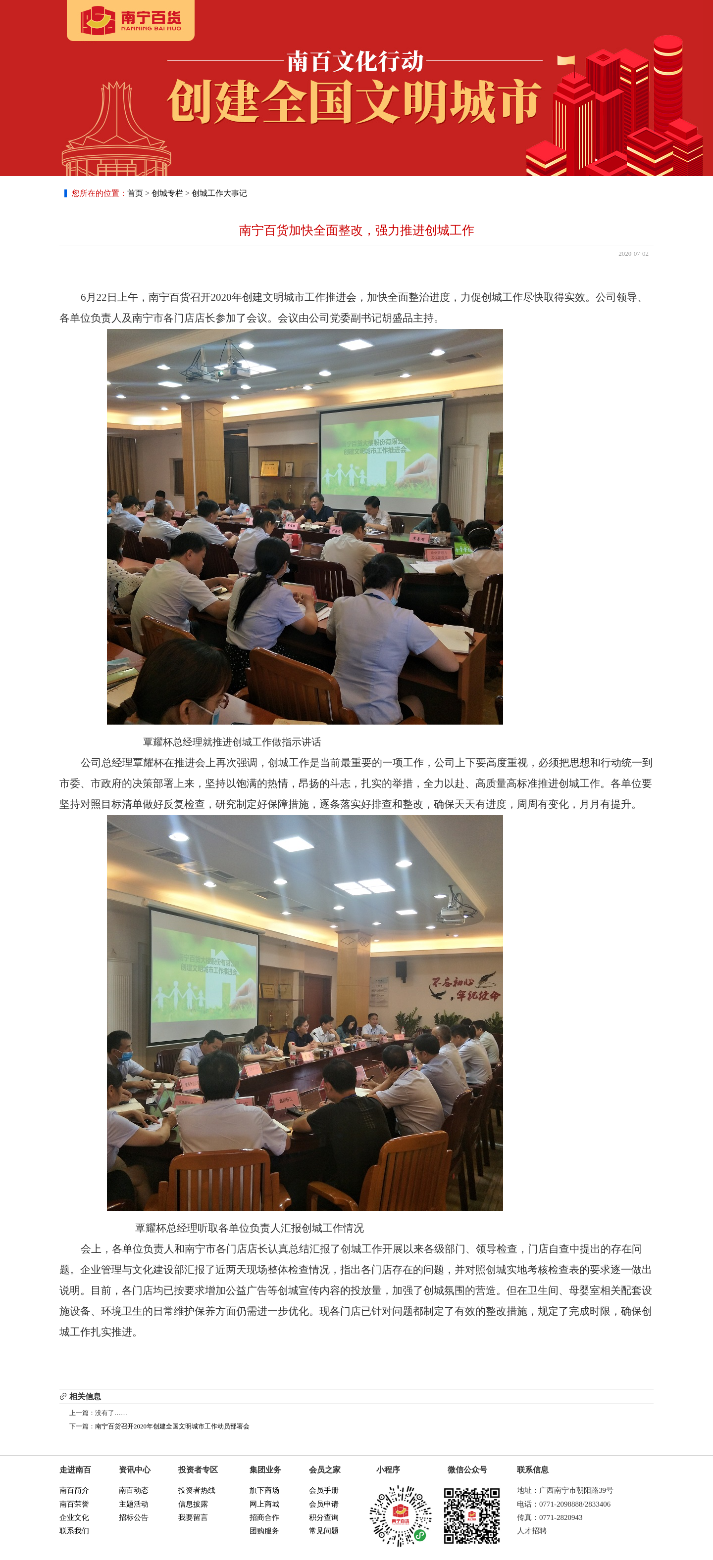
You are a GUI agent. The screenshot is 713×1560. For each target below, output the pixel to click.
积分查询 (324, 1517)
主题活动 (134, 1504)
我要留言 (193, 1517)
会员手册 (324, 1490)
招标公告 (134, 1517)
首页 (135, 193)
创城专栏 (167, 193)
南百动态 (134, 1490)
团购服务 (264, 1531)
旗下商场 (264, 1490)
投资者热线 (196, 1490)
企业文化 (74, 1517)
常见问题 (324, 1531)
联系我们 (74, 1531)
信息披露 (193, 1504)
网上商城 (264, 1504)
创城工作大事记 (219, 193)
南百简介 (74, 1490)
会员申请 (324, 1504)
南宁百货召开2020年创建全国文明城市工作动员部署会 (172, 1426)
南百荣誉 (74, 1504)
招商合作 (264, 1517)
